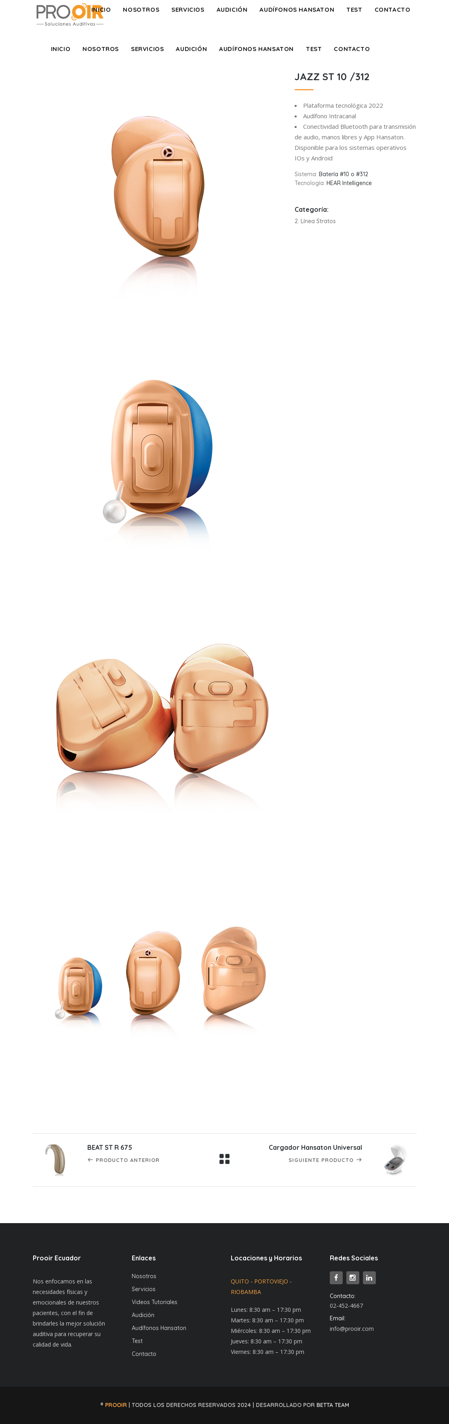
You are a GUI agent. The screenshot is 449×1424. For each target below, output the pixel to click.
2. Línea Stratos (315, 221)
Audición (143, 1315)
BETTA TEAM (332, 1405)
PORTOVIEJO (271, 1281)
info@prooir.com (352, 1328)
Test (137, 1341)
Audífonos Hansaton (159, 1328)
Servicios (144, 1289)
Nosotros (144, 1276)
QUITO (240, 1281)
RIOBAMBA (246, 1292)
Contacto (144, 1354)
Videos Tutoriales (154, 1302)
